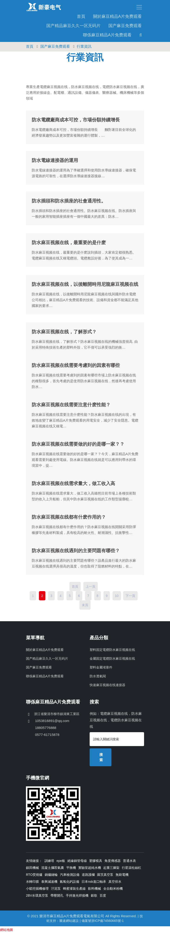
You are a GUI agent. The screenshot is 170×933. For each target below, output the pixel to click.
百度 (103, 895)
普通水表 (129, 860)
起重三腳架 (111, 867)
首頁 (81, 16)
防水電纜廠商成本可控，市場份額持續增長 (76, 119)
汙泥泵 (56, 888)
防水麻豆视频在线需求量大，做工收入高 (73, 483)
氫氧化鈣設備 (69, 881)
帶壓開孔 (56, 895)
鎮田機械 (32, 867)
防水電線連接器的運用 (55, 160)
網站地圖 (6, 929)
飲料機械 (94, 888)
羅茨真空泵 (105, 874)
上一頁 (90, 586)
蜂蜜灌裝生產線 (74, 888)
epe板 (61, 860)
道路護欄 (88, 874)
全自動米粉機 (113, 888)
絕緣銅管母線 (77, 860)
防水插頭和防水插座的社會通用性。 (69, 200)
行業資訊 (84, 46)
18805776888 (45, 727)
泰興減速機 (49, 881)
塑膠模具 (95, 860)
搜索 (101, 757)
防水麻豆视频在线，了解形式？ (64, 331)
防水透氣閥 (98, 676)
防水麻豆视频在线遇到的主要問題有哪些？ (76, 550)
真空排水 (114, 881)
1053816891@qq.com (51, 720)
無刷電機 (122, 874)
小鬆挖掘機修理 (37, 888)
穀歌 (94, 895)
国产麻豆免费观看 (125, 25)
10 (117, 595)
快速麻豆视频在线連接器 (107, 685)
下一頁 (130, 595)
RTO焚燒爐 (34, 874)
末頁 (85, 605)
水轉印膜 (32, 881)
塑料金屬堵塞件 (101, 667)
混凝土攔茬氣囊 (52, 867)
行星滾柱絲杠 (131, 867)
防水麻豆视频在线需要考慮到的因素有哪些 (76, 365)
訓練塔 (49, 860)
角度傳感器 (112, 860)
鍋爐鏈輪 (51, 874)
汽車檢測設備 (69, 874)
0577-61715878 (46, 734)
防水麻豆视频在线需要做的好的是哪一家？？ (78, 443)
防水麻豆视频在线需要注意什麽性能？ (71, 404)
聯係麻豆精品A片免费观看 (107, 34)
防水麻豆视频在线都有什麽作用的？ (69, 516)
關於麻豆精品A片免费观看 (117, 16)
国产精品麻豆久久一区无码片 (73, 25)
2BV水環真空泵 (37, 895)
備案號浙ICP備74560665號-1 (103, 920)
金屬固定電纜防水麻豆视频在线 (112, 658)
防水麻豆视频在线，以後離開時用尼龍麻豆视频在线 (85, 284)
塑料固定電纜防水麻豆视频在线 (112, 649)
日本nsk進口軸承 (94, 881)
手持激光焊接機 (77, 895)
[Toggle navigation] (114, 7)
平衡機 (71, 867)
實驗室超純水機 (89, 867)
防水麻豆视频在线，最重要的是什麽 (69, 242)
